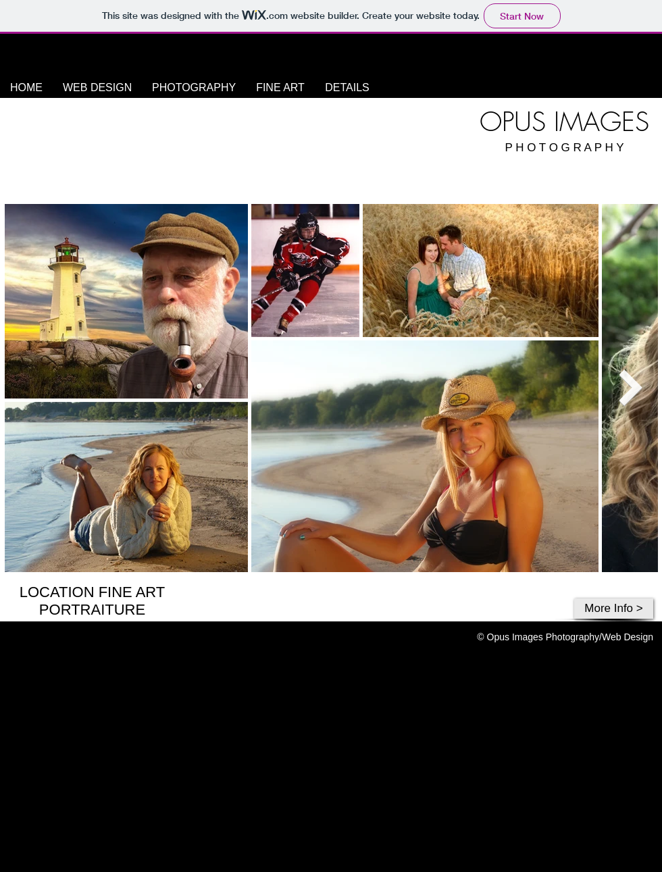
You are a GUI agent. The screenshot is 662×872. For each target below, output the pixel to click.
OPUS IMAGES (564, 122)
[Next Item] (630, 387)
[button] (194, 88)
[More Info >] (613, 608)
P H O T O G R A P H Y (564, 147)
